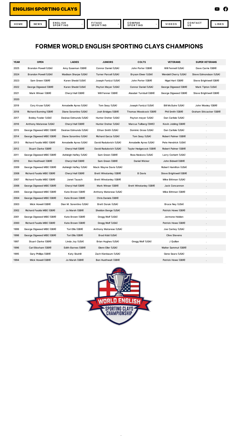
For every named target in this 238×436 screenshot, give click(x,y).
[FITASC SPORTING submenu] (118, 24)
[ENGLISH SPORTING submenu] (82, 24)
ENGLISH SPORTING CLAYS (45, 9)
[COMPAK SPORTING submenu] (156, 24)
